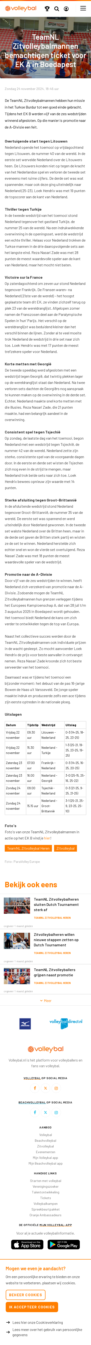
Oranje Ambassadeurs (45, 1215)
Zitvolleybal (65, 848)
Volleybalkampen (46, 1203)
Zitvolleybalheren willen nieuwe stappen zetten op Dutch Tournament (56, 939)
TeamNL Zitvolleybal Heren (28, 848)
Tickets (45, 1198)
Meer (45, 1000)
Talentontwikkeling (45, 1192)
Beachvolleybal (45, 1140)
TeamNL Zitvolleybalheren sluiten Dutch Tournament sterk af (56, 904)
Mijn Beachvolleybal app (46, 1163)
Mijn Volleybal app (45, 1158)
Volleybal (45, 1135)
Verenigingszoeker (46, 1186)
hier (47, 838)
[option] (25, 1024)
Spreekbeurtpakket (45, 1209)
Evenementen (45, 1152)
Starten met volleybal (45, 1181)
